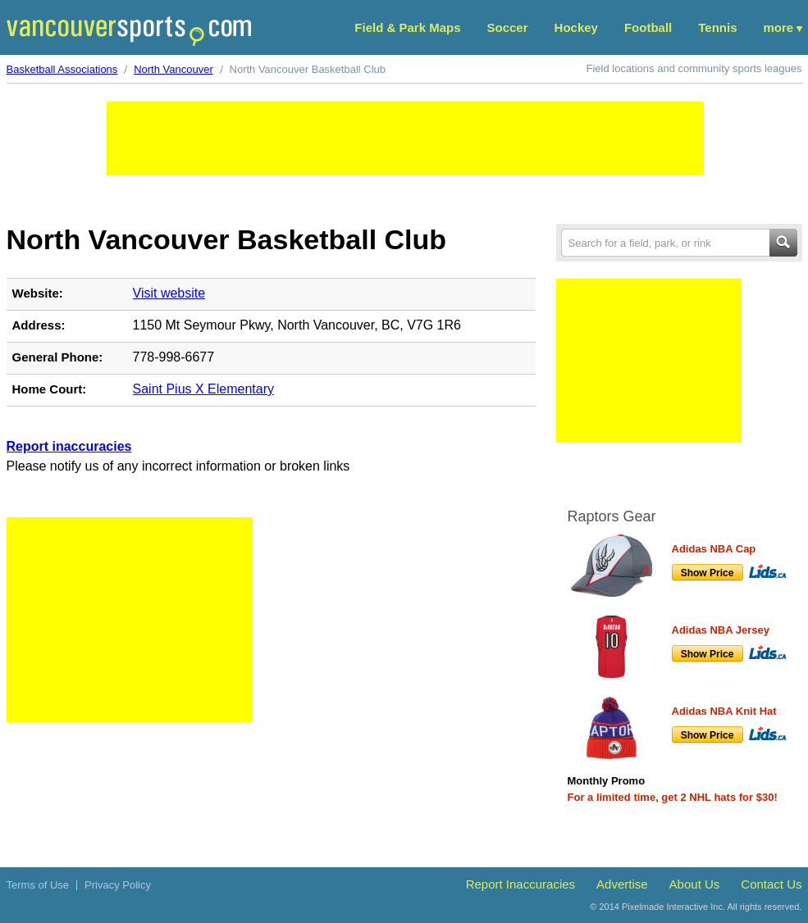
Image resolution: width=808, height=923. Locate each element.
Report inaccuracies (69, 446)
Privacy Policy (117, 885)
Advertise (622, 884)
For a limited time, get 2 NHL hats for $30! (673, 797)
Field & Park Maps (407, 27)
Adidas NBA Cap (714, 549)
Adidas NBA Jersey (720, 630)
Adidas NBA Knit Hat (724, 711)
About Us (694, 884)
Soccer (507, 27)
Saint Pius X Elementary (204, 389)
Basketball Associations (62, 69)
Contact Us (771, 884)
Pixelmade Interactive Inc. (673, 907)
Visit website (169, 293)
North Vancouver (173, 69)
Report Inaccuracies (520, 884)
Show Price (707, 573)
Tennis (717, 27)
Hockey (576, 27)
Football (648, 27)
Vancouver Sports (129, 31)
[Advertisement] (405, 138)
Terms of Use (38, 885)
